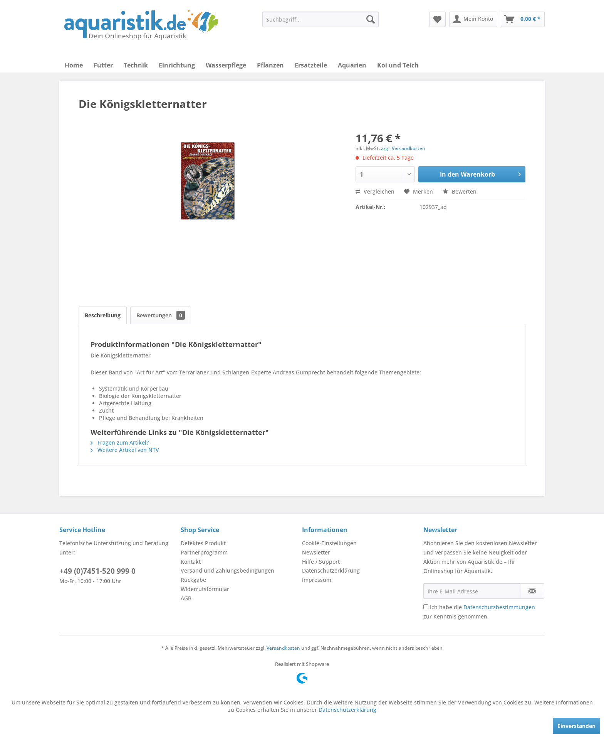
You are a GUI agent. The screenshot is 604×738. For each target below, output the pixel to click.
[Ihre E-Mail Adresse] (471, 591)
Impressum (316, 579)
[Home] (73, 65)
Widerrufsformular (205, 589)
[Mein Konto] (473, 19)
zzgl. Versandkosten (403, 148)
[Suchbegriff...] (320, 19)
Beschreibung (103, 315)
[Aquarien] (352, 65)
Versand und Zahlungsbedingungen (227, 570)
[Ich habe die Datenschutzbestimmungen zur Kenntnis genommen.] (425, 606)
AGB (186, 598)
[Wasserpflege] (226, 65)
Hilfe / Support (321, 561)
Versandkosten (283, 648)
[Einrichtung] (176, 65)
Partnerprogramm (204, 552)
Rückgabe (193, 579)
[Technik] (135, 65)
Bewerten (459, 191)
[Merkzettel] (437, 19)
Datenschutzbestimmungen (499, 607)
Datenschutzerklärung (331, 570)
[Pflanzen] (270, 65)
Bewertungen (160, 315)
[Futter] (103, 65)
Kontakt (191, 561)
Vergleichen (375, 191)
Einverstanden (576, 726)
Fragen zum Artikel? (120, 442)
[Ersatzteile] (310, 65)
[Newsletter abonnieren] (532, 591)
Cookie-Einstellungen (329, 543)
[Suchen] (370, 19)
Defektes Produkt (203, 543)
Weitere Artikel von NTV (125, 449)
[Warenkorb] (523, 19)
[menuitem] (320, 19)
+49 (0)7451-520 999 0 (97, 571)
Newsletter (316, 552)
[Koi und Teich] (398, 65)
